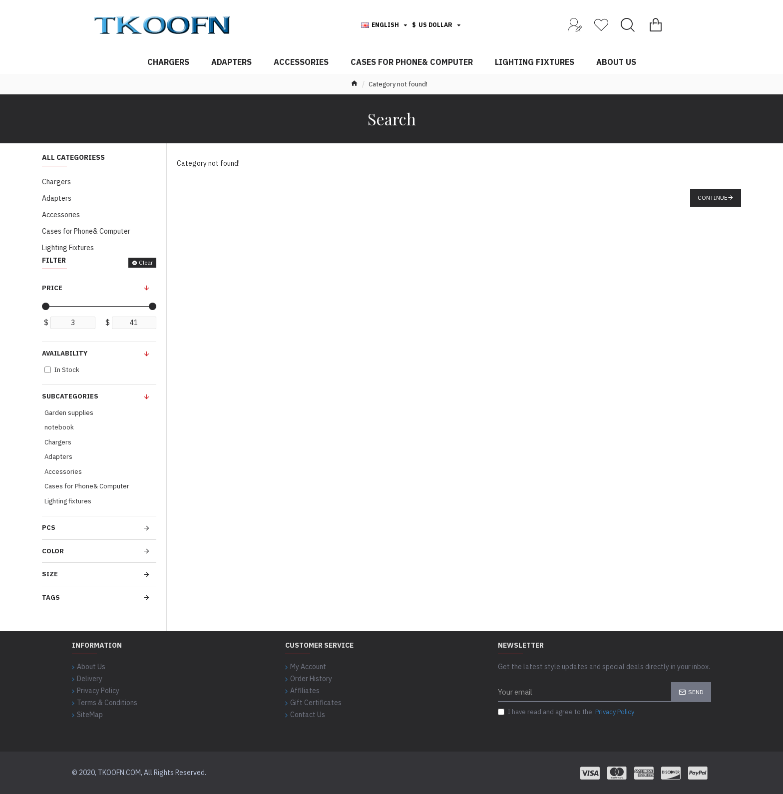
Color (53, 551)
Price (52, 288)
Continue (713, 197)
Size (50, 574)
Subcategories (70, 396)
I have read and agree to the (567, 712)
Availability (64, 353)
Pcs (48, 527)
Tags (51, 597)
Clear (146, 262)
